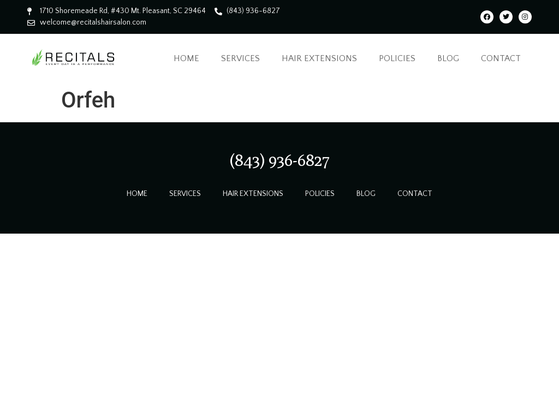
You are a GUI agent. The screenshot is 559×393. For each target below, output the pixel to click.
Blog (448, 58)
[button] (280, 160)
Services (240, 58)
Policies (397, 58)
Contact (501, 58)
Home (186, 58)
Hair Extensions (319, 58)
